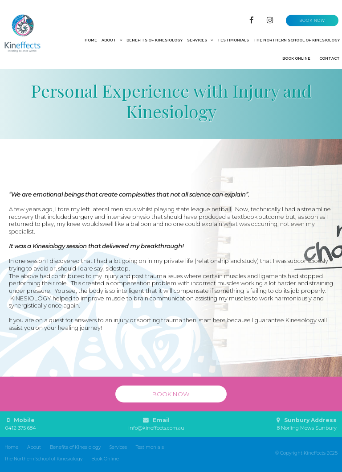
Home (11, 447)
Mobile (20, 424)
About (34, 447)
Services (118, 447)
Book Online (105, 459)
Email (156, 424)
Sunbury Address (307, 424)
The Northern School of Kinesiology (43, 459)
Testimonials (150, 447)
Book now (312, 20)
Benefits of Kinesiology (75, 447)
